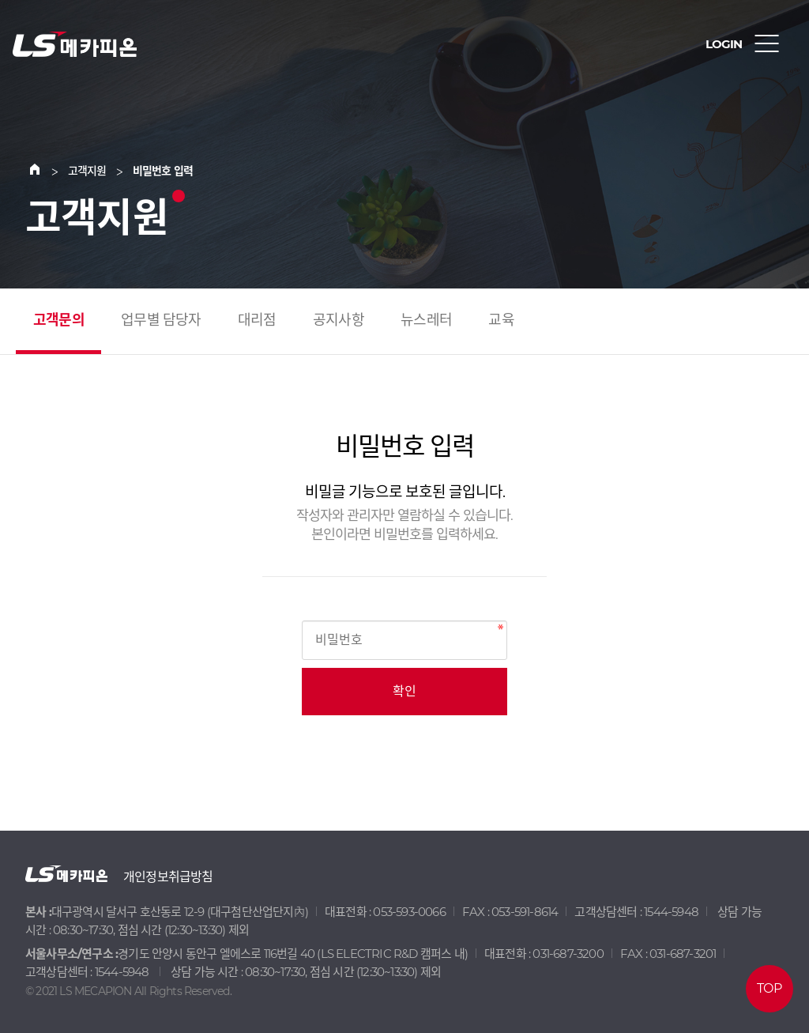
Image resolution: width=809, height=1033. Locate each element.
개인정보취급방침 (168, 876)
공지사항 (338, 320)
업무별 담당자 (161, 320)
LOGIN (724, 43)
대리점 (257, 320)
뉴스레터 (426, 320)
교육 (501, 320)
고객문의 (59, 320)
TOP (769, 988)
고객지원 (87, 171)
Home (44, 171)
